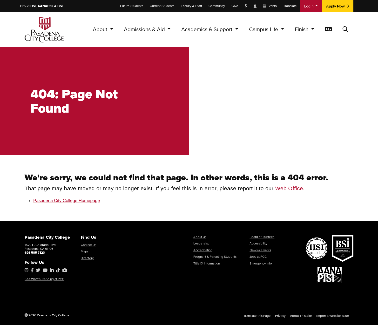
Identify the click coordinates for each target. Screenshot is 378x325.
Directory (87, 258)
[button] (345, 30)
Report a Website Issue (332, 315)
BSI (60, 6)
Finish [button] (302, 29)
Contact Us (88, 244)
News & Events (260, 250)
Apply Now (337, 6)
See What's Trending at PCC (44, 279)
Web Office (289, 188)
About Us (199, 236)
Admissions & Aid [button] (145, 29)
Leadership (201, 243)
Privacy (280, 315)
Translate (290, 6)
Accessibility (258, 243)
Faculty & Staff (191, 6)
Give (234, 6)
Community (217, 6)
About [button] (101, 29)
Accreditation (202, 250)
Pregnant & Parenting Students (214, 256)
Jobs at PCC (258, 256)
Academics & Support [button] (207, 29)
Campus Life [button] (264, 29)
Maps (84, 251)
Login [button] (309, 6)
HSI (33, 6)
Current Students (162, 6)
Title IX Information (206, 263)
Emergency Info (261, 263)
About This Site (301, 315)
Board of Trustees (262, 236)
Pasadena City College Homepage (66, 200)
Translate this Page (257, 315)
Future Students (131, 6)
